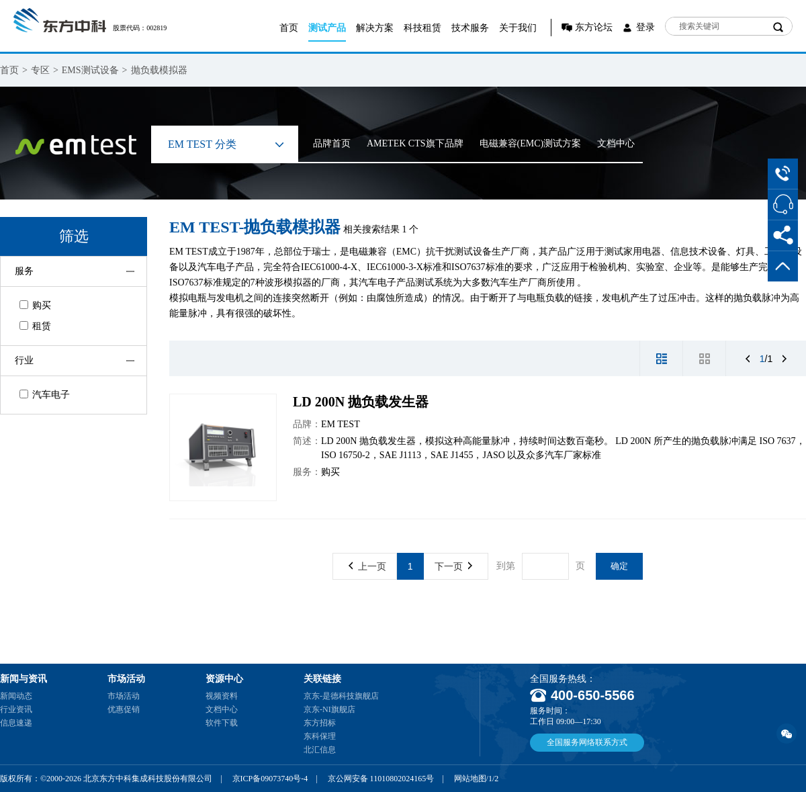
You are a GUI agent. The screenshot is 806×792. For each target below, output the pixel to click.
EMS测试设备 (90, 70)
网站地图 (470, 778)
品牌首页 (332, 143)
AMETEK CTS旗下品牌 (415, 143)
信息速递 (16, 723)
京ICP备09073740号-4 (270, 778)
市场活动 (123, 696)
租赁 (35, 326)
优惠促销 (123, 709)
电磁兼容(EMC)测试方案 (531, 143)
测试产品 (327, 28)
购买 (35, 305)
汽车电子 (44, 395)
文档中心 (616, 143)
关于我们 (518, 28)
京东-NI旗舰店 (329, 709)
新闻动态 (16, 696)
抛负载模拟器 (159, 70)
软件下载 (222, 723)
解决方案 (375, 28)
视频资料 (222, 696)
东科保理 (320, 736)
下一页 (453, 566)
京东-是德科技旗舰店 (341, 696)
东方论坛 (594, 27)
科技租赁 (422, 28)
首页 (288, 28)
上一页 (367, 566)
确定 (619, 566)
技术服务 (470, 28)
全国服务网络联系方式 (587, 742)
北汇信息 (320, 749)
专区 (40, 70)
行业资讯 (16, 709)
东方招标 (320, 723)
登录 (645, 27)
